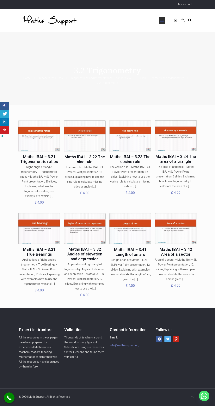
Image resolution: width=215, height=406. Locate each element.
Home (27, 78)
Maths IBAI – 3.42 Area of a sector (175, 252)
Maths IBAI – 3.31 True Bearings (39, 252)
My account (185, 4)
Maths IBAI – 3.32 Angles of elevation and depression (84, 254)
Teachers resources (51, 78)
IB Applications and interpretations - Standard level (101, 78)
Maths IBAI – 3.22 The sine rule (84, 159)
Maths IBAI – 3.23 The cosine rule (130, 159)
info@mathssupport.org (124, 345)
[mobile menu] (162, 20)
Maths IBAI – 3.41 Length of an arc (130, 252)
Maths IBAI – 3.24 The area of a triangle (175, 159)
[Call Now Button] (9, 397)
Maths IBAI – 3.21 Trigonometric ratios (39, 159)
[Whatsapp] (204, 396)
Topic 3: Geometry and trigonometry (162, 78)
